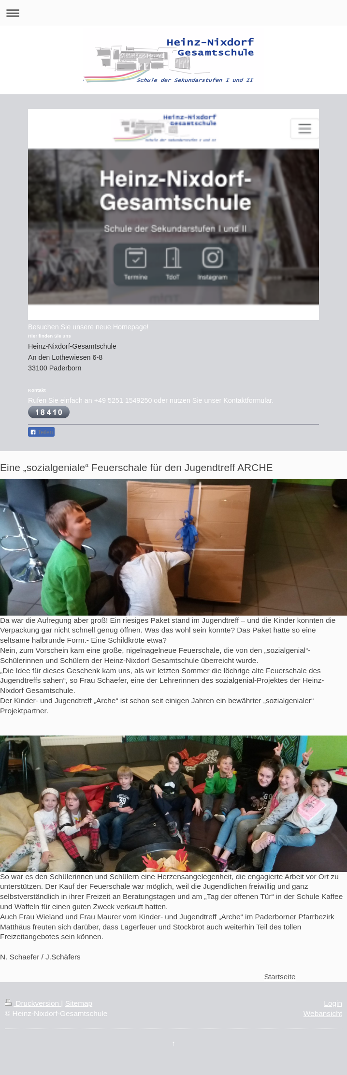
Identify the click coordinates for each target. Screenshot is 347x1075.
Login (333, 1003)
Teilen (41, 432)
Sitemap (78, 1003)
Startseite (279, 976)
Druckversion (33, 1003)
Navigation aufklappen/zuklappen (173, 12)
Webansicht (323, 1013)
